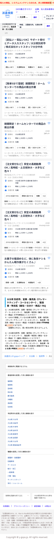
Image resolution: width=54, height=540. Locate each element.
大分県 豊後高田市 (14, 445)
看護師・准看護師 (14, 457)
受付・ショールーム (15, 483)
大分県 (32, 356)
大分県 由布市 (13, 430)
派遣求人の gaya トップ (14, 356)
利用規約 (6, 506)
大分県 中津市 (13, 426)
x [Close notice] (50, 3)
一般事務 (11, 472)
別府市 (42, 356)
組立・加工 (12, 468)
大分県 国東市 (13, 434)
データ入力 (12, 465)
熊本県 (10, 392)
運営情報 (37, 506)
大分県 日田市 (13, 423)
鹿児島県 (11, 396)
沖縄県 (10, 399)
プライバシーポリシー (22, 506)
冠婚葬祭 (11, 461)
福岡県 (10, 381)
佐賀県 (10, 407)
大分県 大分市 (13, 419)
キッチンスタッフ (14, 479)
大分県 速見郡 (13, 437)
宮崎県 (10, 388)
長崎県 (10, 403)
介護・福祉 (12, 476)
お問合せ (48, 506)
